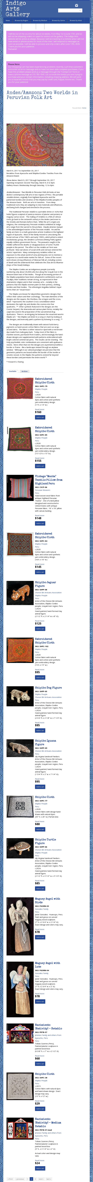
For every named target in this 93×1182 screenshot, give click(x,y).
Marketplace (28, 26)
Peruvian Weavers (42, 490)
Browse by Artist (76, 20)
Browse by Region (21, 20)
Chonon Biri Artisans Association (48, 592)
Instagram (76, 5)
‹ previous (20, 1179)
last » (49, 1179)
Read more (39, 409)
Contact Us (66, 72)
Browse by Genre (58, 20)
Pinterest (80, 5)
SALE (40, 26)
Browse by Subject (12, 26)
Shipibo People (41, 389)
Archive (24, 371)
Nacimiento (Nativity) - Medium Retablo (48, 1123)
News (8, 20)
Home (84, 108)
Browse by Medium (40, 20)
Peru (37, 392)
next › (41, 1179)
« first (10, 1179)
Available (12, 371)
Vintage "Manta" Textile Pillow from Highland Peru (48, 480)
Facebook (73, 5)
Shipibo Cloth (44, 797)
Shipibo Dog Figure (48, 688)
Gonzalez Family (41, 909)
